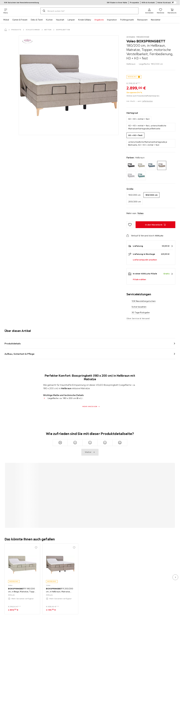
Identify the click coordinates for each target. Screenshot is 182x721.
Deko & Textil (37, 19)
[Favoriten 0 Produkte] (160, 10)
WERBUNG (132, 77)
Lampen (71, 19)
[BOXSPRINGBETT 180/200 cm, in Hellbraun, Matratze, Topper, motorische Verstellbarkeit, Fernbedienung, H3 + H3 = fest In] (155, 224)
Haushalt (60, 19)
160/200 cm (134, 195)
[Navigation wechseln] (5, 10)
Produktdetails (13, 343)
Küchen (49, 19)
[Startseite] (6, 30)
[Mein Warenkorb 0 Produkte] (172, 10)
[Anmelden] (149, 10)
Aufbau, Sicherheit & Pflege (19, 353)
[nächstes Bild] (175, 577)
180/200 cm (151, 195)
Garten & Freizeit (19, 19)
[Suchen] (44, 10)
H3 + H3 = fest (135, 135)
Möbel (6, 19)
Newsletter (155, 19)
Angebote (99, 19)
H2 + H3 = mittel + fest (138, 119)
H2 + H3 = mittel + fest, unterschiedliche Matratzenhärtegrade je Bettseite (147, 127)
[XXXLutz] (24, 10)
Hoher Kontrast (167, 2)
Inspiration (112, 19)
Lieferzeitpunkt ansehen (145, 259)
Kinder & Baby (84, 19)
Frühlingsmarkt (127, 19)
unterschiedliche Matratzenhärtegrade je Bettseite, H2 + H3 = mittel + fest (147, 143)
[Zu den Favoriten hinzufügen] (129, 224)
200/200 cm (134, 201)
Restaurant (142, 19)
